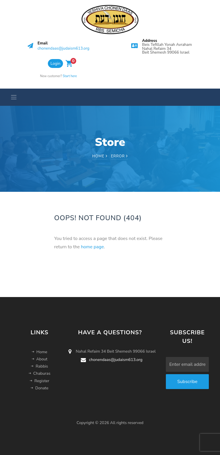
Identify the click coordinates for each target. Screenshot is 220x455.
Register (39, 381)
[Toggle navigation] (12, 97)
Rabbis (39, 366)
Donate (39, 388)
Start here (70, 76)
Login (55, 63)
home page (92, 247)
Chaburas (39, 373)
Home (99, 156)
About (40, 359)
